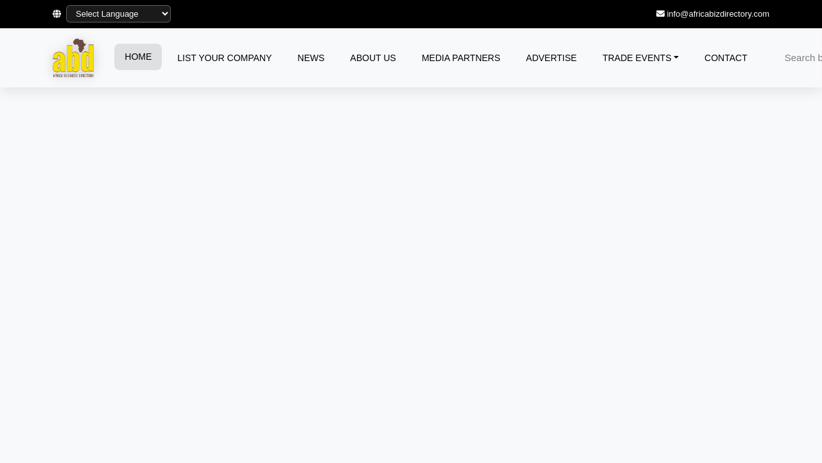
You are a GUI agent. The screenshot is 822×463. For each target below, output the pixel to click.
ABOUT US (373, 58)
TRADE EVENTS (636, 58)
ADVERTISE (551, 58)
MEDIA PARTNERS (461, 58)
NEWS (310, 58)
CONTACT (726, 58)
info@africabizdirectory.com (718, 14)
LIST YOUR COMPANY (224, 58)
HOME (138, 56)
